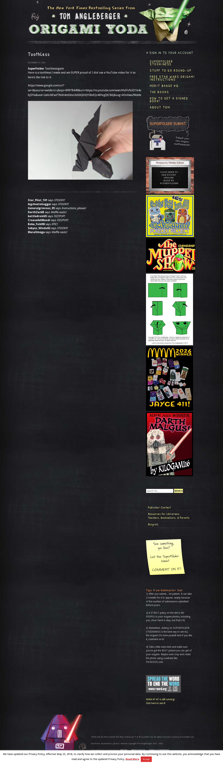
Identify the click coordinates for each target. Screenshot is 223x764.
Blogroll (153, 524)
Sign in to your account (171, 53)
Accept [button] (146, 759)
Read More (132, 759)
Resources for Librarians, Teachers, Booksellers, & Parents (169, 516)
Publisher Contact (159, 507)
